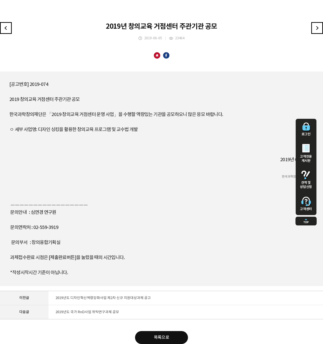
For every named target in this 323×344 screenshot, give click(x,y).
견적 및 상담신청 (306, 180)
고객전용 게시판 (306, 153)
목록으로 (161, 337)
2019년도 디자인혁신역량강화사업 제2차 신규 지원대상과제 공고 (103, 298)
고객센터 (306, 204)
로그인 (306, 129)
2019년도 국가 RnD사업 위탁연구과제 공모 (87, 312)
